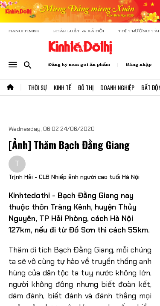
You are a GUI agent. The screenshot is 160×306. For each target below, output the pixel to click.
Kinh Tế (62, 87)
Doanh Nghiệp (117, 87)
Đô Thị (85, 87)
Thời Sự (37, 87)
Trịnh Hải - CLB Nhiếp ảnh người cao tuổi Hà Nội (74, 177)
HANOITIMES (24, 31)
